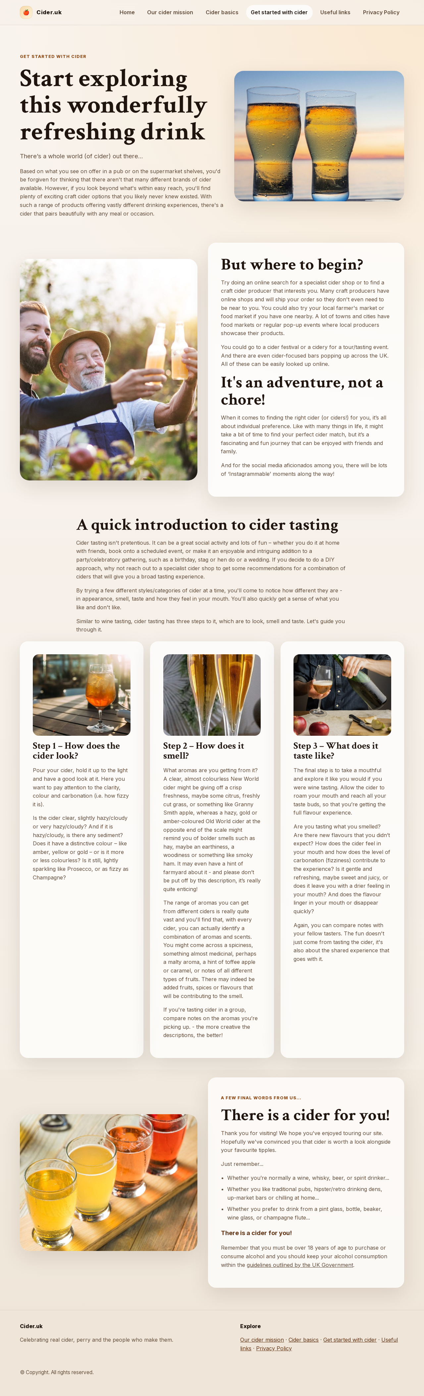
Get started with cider (279, 12)
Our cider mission (170, 12)
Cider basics (222, 12)
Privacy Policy (381, 12)
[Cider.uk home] (41, 12)
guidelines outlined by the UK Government (300, 1265)
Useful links (335, 12)
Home (127, 12)
